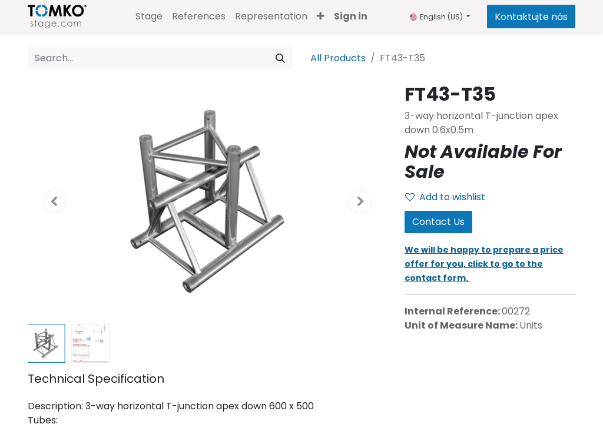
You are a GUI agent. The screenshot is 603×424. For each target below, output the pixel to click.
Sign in (350, 16)
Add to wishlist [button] (445, 197)
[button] (320, 16)
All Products (338, 58)
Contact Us (438, 221)
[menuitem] (149, 16)
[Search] (280, 58)
